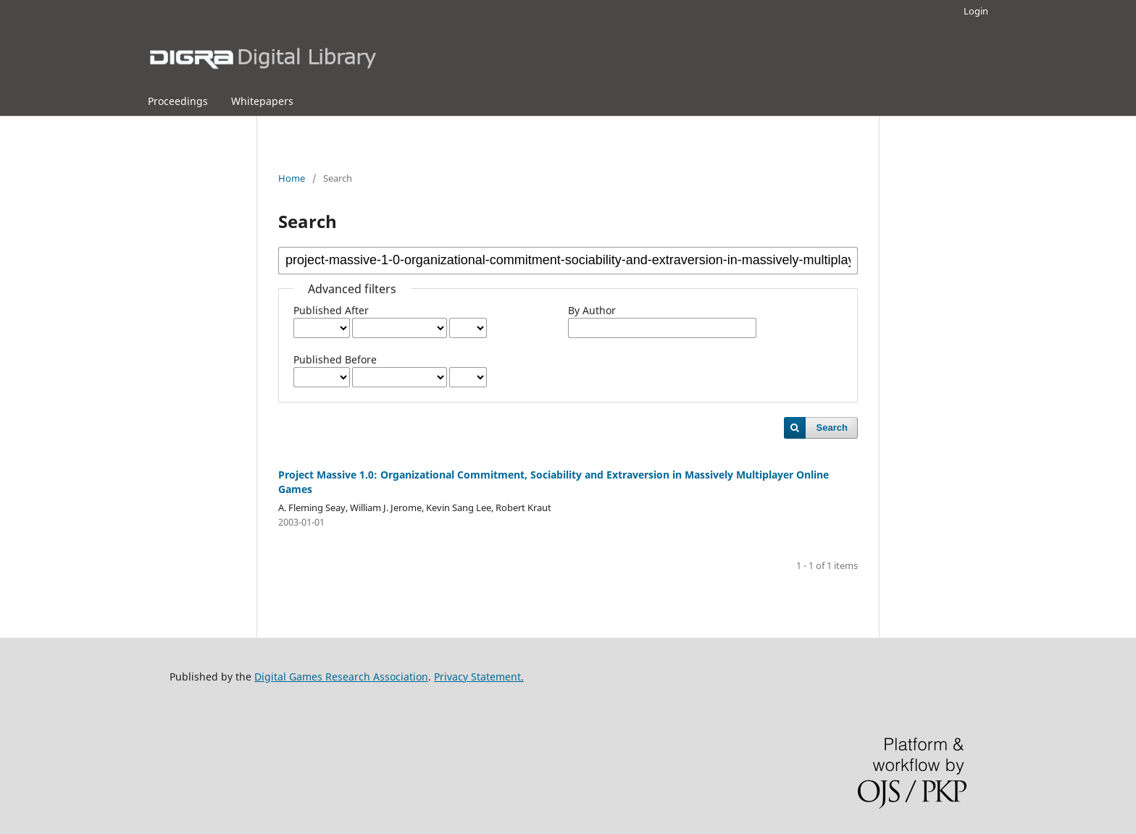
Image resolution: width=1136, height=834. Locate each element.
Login (976, 10)
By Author (592, 310)
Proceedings (178, 101)
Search (832, 427)
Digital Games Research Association (341, 676)
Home (291, 178)
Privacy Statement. (479, 676)
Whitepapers (262, 101)
